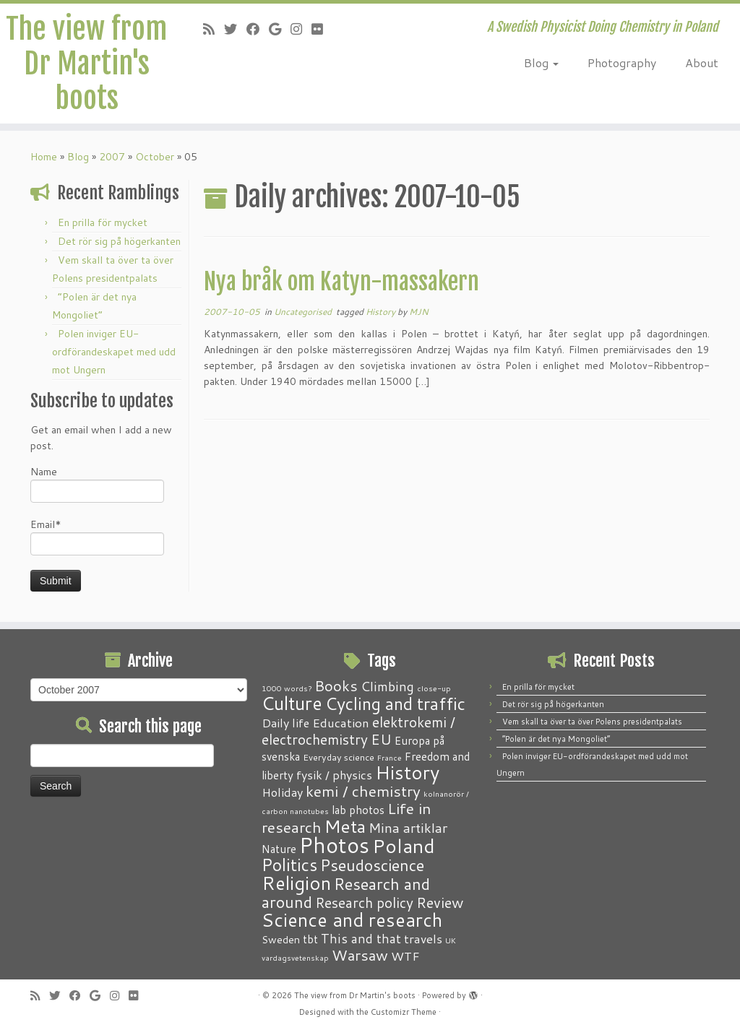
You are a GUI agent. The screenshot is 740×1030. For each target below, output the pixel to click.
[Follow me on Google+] (280, 29)
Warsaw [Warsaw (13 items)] (360, 955)
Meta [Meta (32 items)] (345, 826)
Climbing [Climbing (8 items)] (387, 686)
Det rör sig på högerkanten (119, 241)
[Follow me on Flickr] (321, 29)
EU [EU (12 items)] (381, 739)
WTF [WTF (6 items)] (405, 955)
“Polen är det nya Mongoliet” (556, 739)
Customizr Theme (403, 1012)
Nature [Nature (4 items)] (279, 849)
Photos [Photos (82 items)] (334, 845)
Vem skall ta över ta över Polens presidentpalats (592, 721)
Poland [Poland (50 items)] (403, 846)
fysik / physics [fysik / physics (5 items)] (334, 774)
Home (43, 157)
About (701, 62)
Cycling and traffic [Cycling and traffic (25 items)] (395, 703)
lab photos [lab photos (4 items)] (358, 810)
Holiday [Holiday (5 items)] (282, 792)
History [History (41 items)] (407, 772)
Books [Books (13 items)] (336, 685)
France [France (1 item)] (389, 757)
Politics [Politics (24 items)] (289, 864)
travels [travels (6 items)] (423, 938)
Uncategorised (304, 312)
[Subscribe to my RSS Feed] (213, 29)
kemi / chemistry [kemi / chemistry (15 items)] (363, 791)
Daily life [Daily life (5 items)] (285, 722)
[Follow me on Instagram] (301, 29)
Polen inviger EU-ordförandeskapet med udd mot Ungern (114, 351)
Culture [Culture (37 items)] (292, 703)
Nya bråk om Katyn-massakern (341, 281)
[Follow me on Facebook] (257, 29)
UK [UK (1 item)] (450, 940)
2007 (112, 157)
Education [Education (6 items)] (340, 722)
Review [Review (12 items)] (439, 902)
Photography (622, 62)
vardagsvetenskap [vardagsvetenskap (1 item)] (295, 957)
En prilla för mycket (102, 222)
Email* (97, 536)
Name (97, 483)
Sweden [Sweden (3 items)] (281, 939)
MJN (419, 312)
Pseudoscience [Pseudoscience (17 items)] (372, 865)
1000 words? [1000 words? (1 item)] (286, 688)
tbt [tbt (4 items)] (310, 939)
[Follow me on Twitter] (235, 29)
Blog (541, 62)
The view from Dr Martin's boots (86, 64)
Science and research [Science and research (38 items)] (352, 919)
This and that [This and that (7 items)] (361, 939)
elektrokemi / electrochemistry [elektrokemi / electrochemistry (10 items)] (358, 730)
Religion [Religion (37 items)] (296, 883)
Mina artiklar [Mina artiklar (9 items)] (408, 827)
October (154, 157)
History (381, 312)
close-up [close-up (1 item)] (434, 688)
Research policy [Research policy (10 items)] (364, 902)
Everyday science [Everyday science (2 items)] (338, 756)
